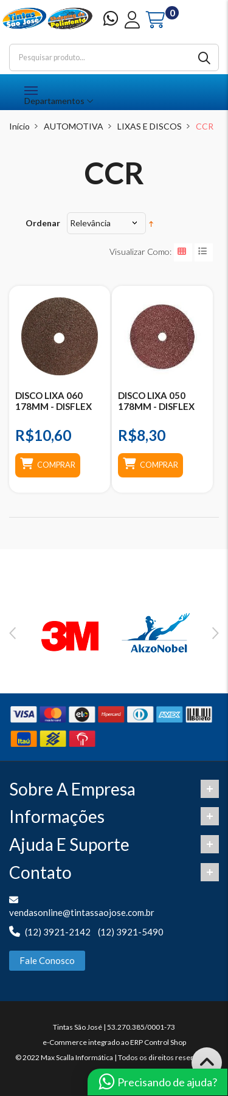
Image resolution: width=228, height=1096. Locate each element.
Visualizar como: (140, 251)
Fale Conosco (47, 960)
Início (19, 126)
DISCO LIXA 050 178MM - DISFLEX (156, 401)
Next (215, 633)
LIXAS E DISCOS (149, 126)
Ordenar (43, 223)
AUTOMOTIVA (73, 126)
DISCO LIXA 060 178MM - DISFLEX (53, 401)
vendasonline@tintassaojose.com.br (81, 912)
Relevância (90, 223)
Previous (12, 633)
